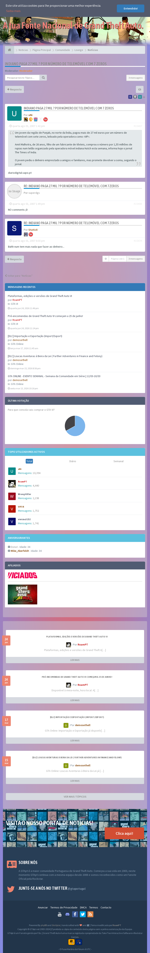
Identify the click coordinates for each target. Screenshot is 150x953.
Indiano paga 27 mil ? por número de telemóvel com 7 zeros (56, 64)
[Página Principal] (9, 50)
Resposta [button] (14, 89)
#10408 (138, 204)
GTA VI (14, 304)
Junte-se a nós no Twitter (52, 888)
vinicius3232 (24, 519)
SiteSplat (56, 925)
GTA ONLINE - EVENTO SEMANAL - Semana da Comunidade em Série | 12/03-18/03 (54, 376)
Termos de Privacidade (63, 907)
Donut (14, 547)
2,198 (36, 498)
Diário (72, 461)
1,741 (36, 523)
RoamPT (17, 300)
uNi (19, 469)
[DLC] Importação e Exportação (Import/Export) (35, 336)
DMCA (83, 907)
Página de (117, 258)
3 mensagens (136, 77)
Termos (93, 907)
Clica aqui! (124, 833)
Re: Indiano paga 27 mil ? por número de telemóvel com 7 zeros (71, 186)
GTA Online (17, 344)
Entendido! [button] (131, 8)
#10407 (138, 126)
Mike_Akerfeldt (20, 551)
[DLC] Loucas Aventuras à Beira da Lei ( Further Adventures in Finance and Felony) (55, 356)
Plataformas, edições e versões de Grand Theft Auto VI (40, 296)
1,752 (36, 510)
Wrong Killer (24, 494)
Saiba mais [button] (13, 11)
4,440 (36, 485)
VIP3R (21, 506)
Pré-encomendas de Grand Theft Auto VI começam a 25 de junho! (45, 316)
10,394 (36, 473)
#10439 (138, 240)
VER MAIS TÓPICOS (75, 796)
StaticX (33, 229)
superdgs (34, 193)
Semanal (119, 461)
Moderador (26, 71)
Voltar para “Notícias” (19, 275)
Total (29, 461)
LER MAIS (75, 659)
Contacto (106, 907)
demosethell (20, 340)
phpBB (44, 925)
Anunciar (43, 907)
